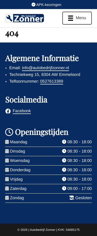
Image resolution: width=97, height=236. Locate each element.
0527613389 (51, 81)
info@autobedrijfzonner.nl (45, 68)
